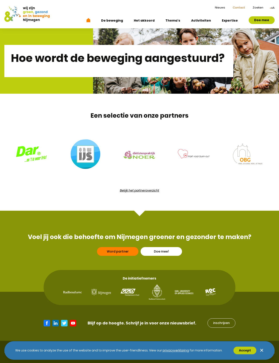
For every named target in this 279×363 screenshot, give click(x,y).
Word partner (118, 252)
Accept (245, 350)
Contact (239, 7)
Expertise (230, 20)
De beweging (112, 20)
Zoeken (258, 7)
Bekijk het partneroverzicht (139, 190)
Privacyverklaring (176, 350)
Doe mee (261, 20)
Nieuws (220, 7)
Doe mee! (161, 252)
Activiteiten (201, 20)
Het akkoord (144, 20)
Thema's (172, 20)
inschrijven (221, 323)
